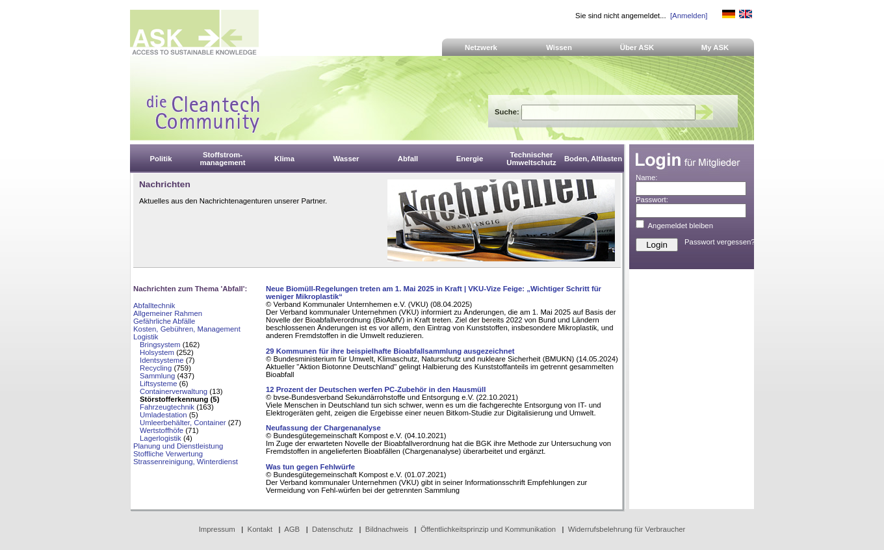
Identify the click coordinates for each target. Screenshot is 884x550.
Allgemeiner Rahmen (167, 313)
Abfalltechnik (154, 305)
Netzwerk (481, 47)
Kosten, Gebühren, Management (186, 329)
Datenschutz (332, 529)
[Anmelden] (688, 16)
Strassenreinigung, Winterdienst (185, 461)
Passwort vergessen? (719, 242)
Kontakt (260, 529)
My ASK (715, 47)
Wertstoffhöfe (161, 430)
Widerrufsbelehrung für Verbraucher (627, 529)
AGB (292, 529)
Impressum (217, 529)
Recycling (156, 368)
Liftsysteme (158, 383)
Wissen (559, 47)
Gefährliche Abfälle (164, 321)
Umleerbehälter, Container (183, 422)
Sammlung (157, 376)
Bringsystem (160, 344)
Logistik (146, 337)
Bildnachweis (386, 529)
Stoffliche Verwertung (168, 454)
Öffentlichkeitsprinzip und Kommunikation (488, 529)
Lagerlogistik (160, 438)
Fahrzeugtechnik (167, 407)
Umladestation (163, 415)
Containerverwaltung (173, 391)
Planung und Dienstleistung (178, 446)
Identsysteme (162, 360)
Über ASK (637, 47)
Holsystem (157, 352)
